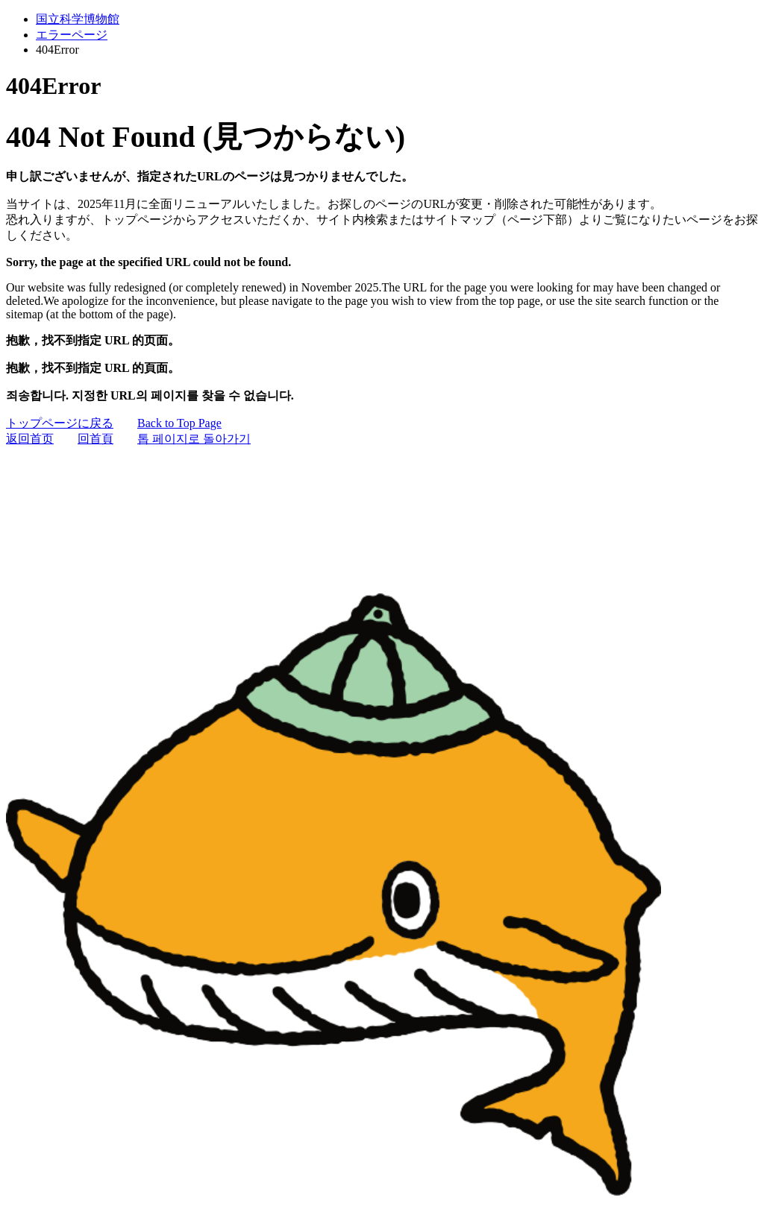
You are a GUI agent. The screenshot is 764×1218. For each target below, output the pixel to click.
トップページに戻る (59, 423)
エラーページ (71, 34)
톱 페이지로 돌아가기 (194, 438)
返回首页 (30, 438)
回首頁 (95, 438)
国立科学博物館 (77, 19)
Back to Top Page (179, 423)
